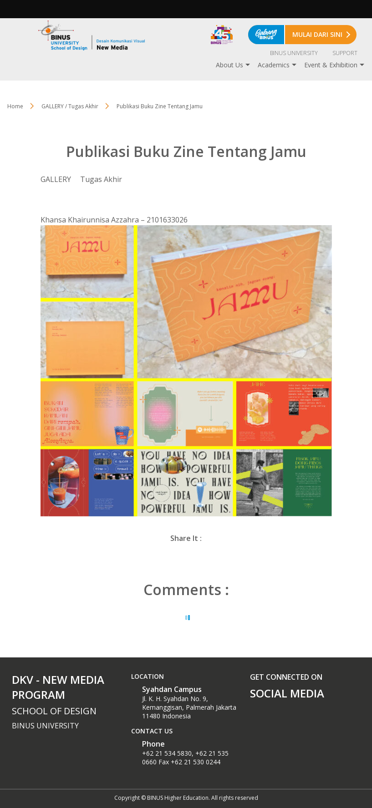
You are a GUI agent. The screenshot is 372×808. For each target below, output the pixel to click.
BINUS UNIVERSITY (294, 53)
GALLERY (56, 179)
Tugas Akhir (101, 179)
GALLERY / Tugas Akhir (69, 106)
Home (15, 106)
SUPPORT (344, 53)
